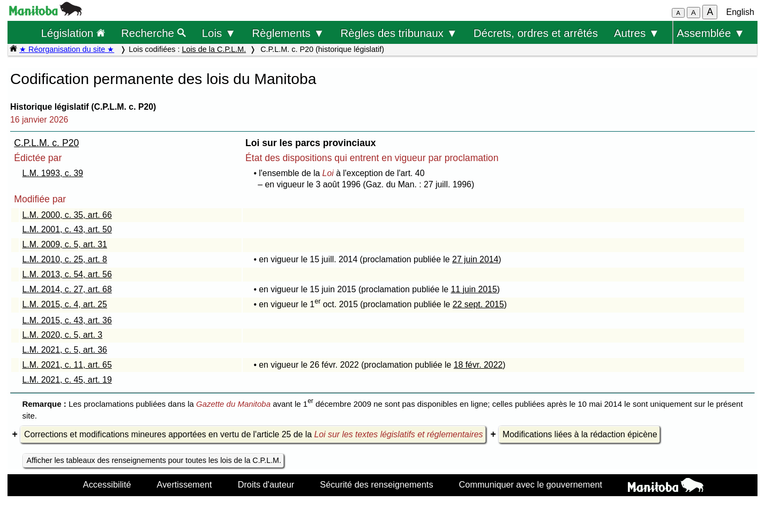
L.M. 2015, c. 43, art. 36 (67, 320)
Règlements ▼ (288, 33)
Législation (73, 33)
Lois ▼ (219, 33)
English (740, 12)
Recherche (153, 33)
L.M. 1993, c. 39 (53, 173)
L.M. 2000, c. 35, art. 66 (67, 214)
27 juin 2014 (475, 259)
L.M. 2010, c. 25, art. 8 (64, 259)
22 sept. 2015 (478, 304)
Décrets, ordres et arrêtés (536, 33)
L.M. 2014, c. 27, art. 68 (67, 289)
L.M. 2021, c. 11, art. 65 (67, 364)
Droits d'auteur (266, 484)
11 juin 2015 (474, 289)
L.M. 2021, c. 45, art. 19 (67, 379)
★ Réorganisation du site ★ (66, 49)
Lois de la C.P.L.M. (214, 49)
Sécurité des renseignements (376, 484)
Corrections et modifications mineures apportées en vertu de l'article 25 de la (253, 434)
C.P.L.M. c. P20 (46, 143)
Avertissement (184, 484)
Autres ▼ (636, 33)
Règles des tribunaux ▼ (399, 33)
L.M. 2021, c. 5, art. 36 (64, 349)
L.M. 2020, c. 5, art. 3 (62, 334)
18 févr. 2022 (478, 364)
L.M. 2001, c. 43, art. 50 (67, 229)
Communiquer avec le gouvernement (530, 484)
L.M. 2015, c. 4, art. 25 (64, 304)
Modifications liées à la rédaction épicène (579, 434)
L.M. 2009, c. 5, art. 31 (64, 244)
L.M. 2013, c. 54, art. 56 (67, 274)
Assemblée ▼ (711, 33)
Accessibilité (107, 484)
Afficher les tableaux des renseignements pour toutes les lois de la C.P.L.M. (153, 460)
